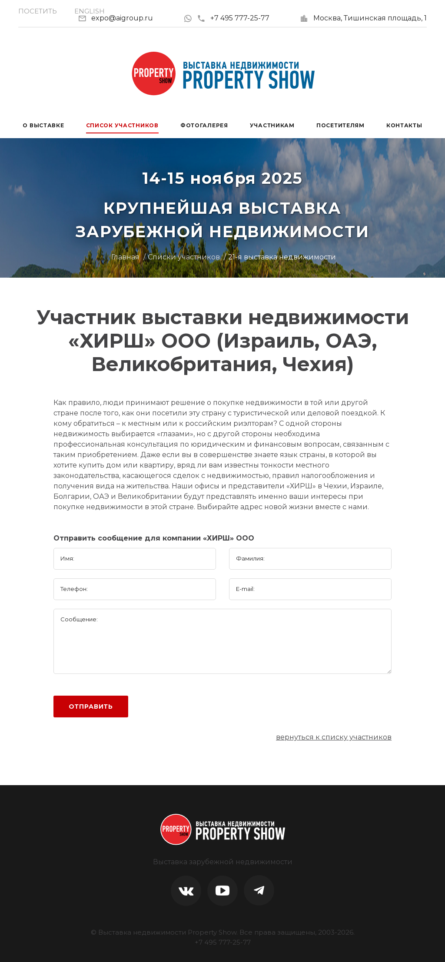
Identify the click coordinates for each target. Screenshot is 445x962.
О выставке (43, 125)
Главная (125, 257)
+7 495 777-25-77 (233, 18)
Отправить (91, 706)
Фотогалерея (204, 125)
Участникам (272, 125)
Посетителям (340, 125)
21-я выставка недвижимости (282, 257)
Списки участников (184, 257)
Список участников (122, 125)
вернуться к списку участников (334, 737)
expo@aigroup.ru (122, 18)
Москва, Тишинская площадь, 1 (370, 18)
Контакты (404, 125)
